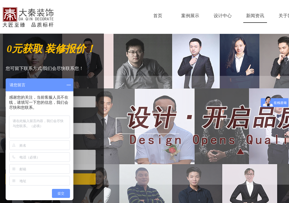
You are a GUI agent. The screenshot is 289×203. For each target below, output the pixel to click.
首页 (157, 15)
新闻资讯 (255, 15)
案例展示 (190, 15)
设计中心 (223, 15)
